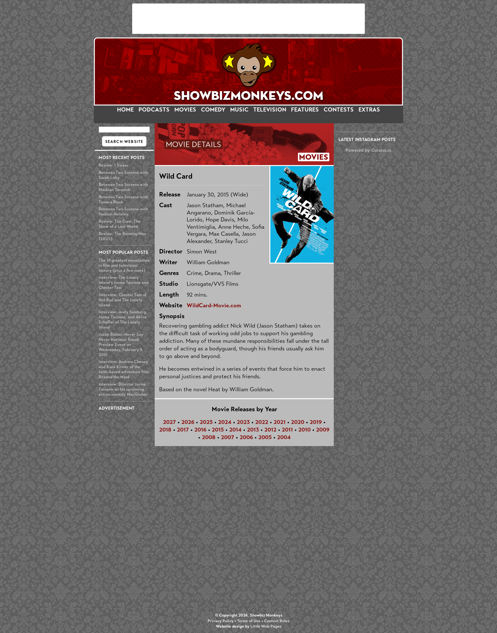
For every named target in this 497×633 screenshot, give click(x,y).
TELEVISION (269, 109)
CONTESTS (339, 109)
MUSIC (239, 109)
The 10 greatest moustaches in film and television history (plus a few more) (124, 265)
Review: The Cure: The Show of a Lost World (119, 224)
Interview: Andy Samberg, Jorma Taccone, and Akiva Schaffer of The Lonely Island (123, 320)
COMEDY (213, 109)
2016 (200, 429)
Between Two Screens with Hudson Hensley (123, 212)
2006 (246, 437)
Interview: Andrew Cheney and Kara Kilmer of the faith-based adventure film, (124, 369)
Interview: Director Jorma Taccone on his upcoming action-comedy (123, 389)
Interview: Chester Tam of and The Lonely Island (122, 300)
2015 (218, 429)
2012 (270, 429)
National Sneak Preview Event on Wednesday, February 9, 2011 (121, 344)
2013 (253, 429)
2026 (187, 422)
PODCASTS (154, 109)
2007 (227, 437)
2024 (224, 422)
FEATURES (305, 109)
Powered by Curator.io (368, 150)
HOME (125, 109)
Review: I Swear (113, 165)
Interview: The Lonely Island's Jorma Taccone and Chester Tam (124, 282)
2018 (165, 429)
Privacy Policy (221, 620)
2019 (316, 422)
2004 (284, 437)
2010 (304, 429)
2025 (206, 422)
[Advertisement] (248, 18)
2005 (265, 437)
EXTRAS (369, 109)
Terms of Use (249, 620)
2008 (209, 437)
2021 (280, 422)
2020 (297, 422)
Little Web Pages (265, 626)
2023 (243, 422)
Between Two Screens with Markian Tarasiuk (123, 187)
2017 (183, 429)
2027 (169, 422)
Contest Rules (276, 620)
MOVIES (185, 109)
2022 (261, 422)
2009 (322, 429)
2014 (235, 429)
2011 (287, 429)
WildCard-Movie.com (214, 305)
